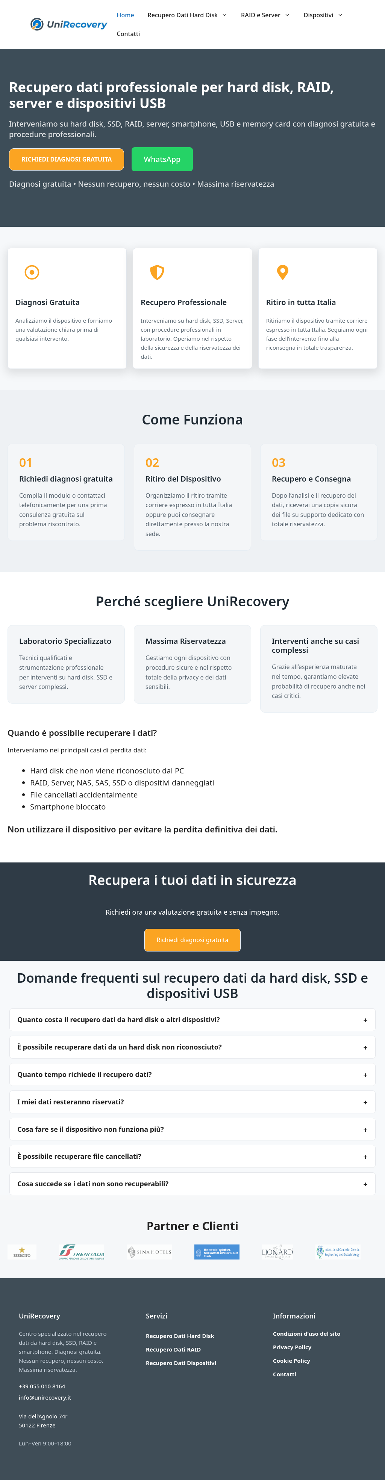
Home (125, 15)
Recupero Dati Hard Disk (191, 15)
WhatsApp (162, 159)
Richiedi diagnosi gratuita (66, 159)
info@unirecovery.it (45, 1397)
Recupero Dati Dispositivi (181, 1363)
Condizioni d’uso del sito (307, 1333)
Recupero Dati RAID (173, 1349)
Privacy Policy (292, 1347)
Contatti (128, 34)
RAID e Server (269, 15)
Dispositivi (327, 15)
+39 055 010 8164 (42, 1386)
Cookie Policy (291, 1360)
